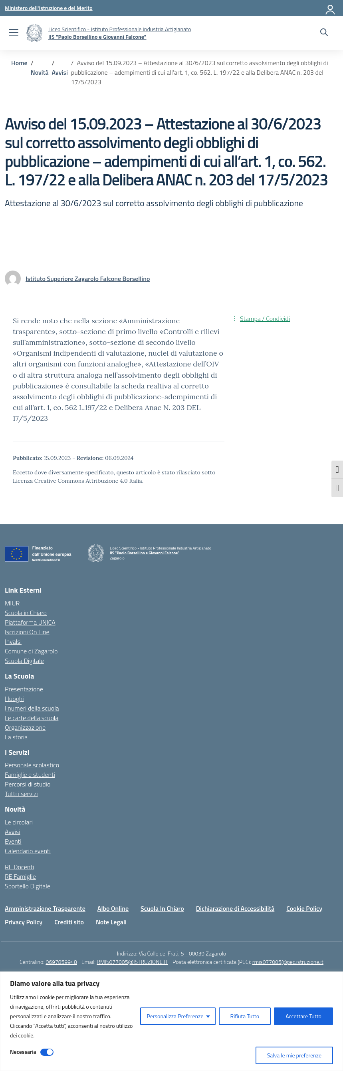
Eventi (13, 841)
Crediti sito (69, 922)
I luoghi (14, 698)
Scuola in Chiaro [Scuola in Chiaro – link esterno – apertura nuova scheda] (26, 612)
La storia (16, 737)
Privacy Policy (23, 922)
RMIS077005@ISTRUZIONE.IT (132, 962)
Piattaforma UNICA (30, 622)
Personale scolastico (32, 765)
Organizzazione (25, 727)
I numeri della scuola (32, 708)
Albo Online (113, 908)
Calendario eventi (28, 851)
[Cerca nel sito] (324, 33)
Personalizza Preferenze (175, 1016)
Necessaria (23, 1051)
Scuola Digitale (24, 660)
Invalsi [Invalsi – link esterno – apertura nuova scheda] (13, 641)
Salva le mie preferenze (294, 1055)
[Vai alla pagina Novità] (40, 72)
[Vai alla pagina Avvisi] (60, 72)
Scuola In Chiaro (162, 908)
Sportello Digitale (27, 886)
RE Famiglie (20, 876)
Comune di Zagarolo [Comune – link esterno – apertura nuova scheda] (31, 651)
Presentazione (24, 689)
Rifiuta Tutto (245, 1016)
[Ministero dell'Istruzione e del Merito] (49, 8)
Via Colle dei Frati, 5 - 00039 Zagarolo (182, 953)
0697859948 (61, 962)
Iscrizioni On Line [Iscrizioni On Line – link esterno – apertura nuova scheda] (27, 632)
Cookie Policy (304, 908)
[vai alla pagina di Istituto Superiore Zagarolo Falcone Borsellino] (88, 278)
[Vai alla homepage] (34, 33)
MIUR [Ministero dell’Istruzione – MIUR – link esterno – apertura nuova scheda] (12, 603)
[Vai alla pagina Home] (19, 63)
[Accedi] (330, 8)
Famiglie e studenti (30, 774)
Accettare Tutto (303, 1016)
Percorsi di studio (27, 784)
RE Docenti (19, 867)
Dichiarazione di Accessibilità (235, 908)
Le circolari (19, 822)
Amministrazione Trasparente (45, 908)
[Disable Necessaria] (47, 1052)
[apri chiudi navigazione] (13, 33)
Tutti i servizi (21, 793)
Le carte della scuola (31, 718)
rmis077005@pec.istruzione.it (287, 962)
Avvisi (12, 831)
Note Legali (111, 922)
